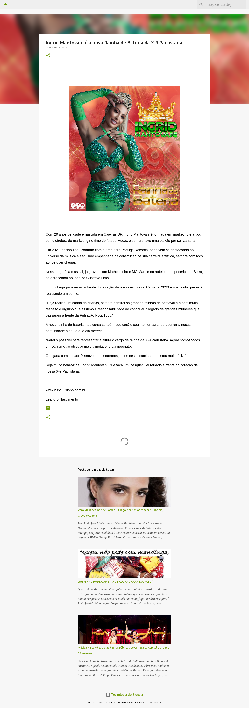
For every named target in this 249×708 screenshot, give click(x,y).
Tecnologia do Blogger (124, 694)
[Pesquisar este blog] (225, 4)
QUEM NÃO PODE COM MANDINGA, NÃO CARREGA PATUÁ (115, 581)
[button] (48, 55)
